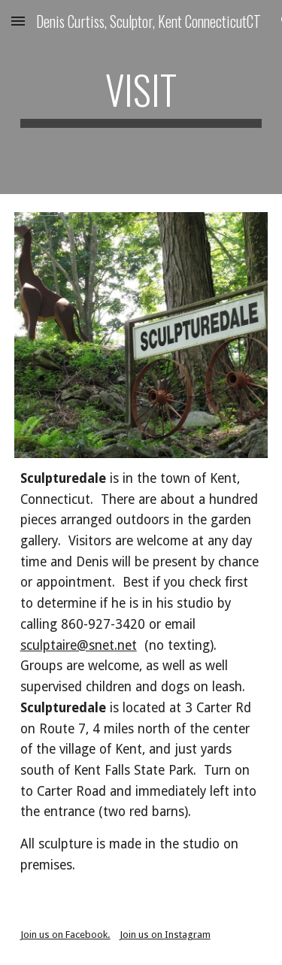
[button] (18, 20)
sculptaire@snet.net (78, 645)
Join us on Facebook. (65, 934)
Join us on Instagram (165, 934)
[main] (141, 97)
